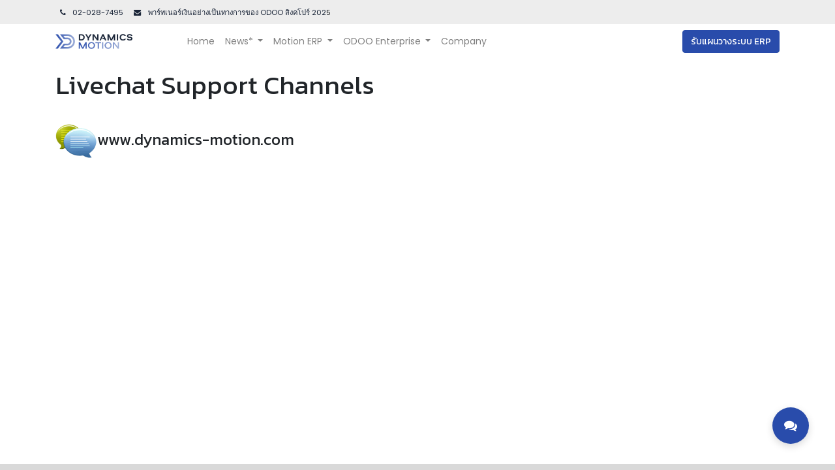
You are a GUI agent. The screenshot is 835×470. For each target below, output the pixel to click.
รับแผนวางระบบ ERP (731, 41)
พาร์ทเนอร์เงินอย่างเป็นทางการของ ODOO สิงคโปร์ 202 (236, 12)
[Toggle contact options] (790, 425)
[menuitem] (201, 41)
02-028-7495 (90, 12)
